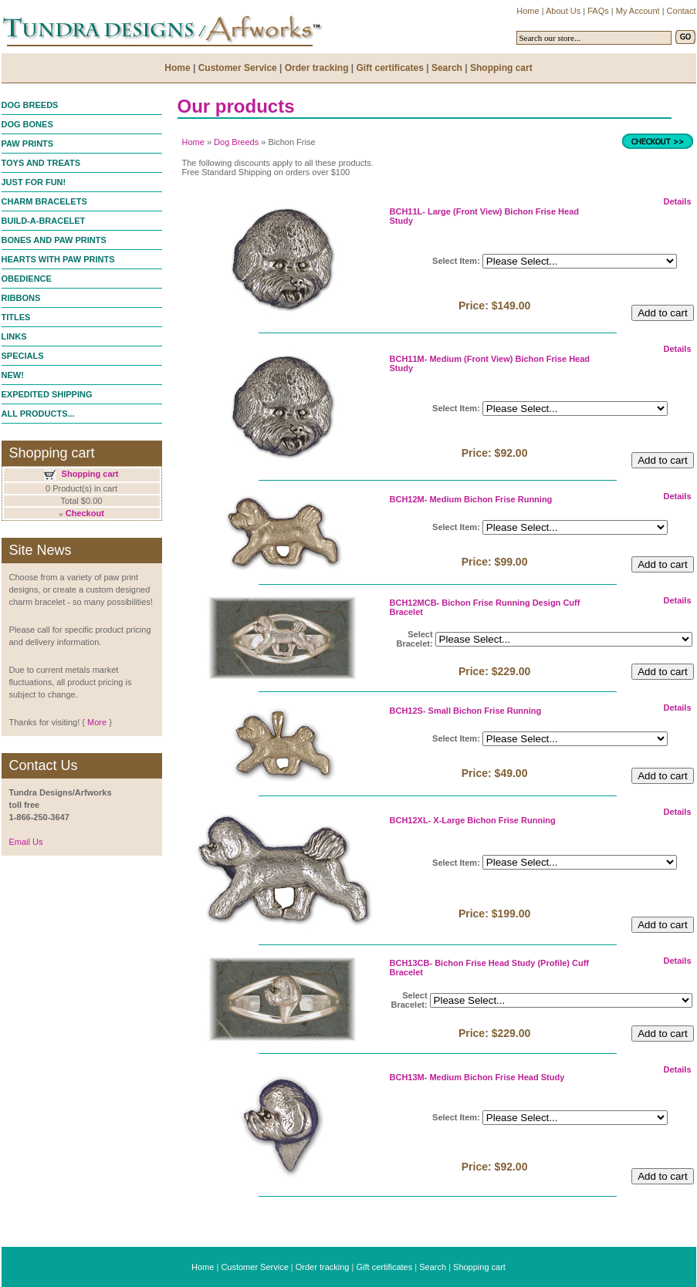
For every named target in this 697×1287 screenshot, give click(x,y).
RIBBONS (21, 297)
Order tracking (323, 1267)
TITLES (16, 317)
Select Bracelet (415, 639)
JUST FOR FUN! (34, 182)
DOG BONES (27, 124)
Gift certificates (384, 1267)
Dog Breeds (236, 142)
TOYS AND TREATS (41, 162)
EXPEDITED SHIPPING (47, 394)
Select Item (454, 260)
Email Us (26, 841)
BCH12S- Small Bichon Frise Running (466, 710)
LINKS (14, 336)
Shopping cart (90, 473)
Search (432, 1267)
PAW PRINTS (28, 143)
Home (193, 142)
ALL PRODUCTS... (38, 413)
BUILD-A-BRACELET (44, 220)
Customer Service (254, 1267)
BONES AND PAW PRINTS (54, 240)
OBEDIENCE (27, 278)
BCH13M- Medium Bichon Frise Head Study (477, 1077)
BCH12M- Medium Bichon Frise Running (471, 499)
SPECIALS (23, 355)
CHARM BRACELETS (44, 201)
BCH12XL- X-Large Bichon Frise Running (473, 820)
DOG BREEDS (30, 105)
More (97, 722)
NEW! (13, 375)
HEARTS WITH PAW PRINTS (58, 259)
